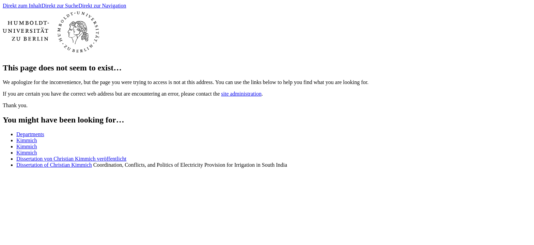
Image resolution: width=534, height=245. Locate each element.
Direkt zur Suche (60, 6)
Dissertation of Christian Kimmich (54, 165)
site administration (241, 94)
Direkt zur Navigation (102, 6)
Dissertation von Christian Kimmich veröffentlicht (71, 159)
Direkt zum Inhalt (22, 6)
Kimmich (26, 140)
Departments (30, 134)
